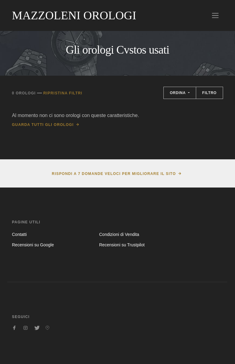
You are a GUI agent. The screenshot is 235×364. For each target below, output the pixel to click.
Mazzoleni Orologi (74, 15)
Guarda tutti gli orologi (43, 125)
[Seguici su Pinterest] (47, 327)
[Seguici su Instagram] (25, 327)
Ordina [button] (178, 93)
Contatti (19, 234)
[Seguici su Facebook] (14, 327)
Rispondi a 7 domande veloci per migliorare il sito (114, 174)
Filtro (209, 93)
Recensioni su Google (33, 244)
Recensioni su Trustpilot (122, 244)
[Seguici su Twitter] (36, 327)
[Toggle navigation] (215, 15)
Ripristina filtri (62, 93)
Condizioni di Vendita (119, 234)
